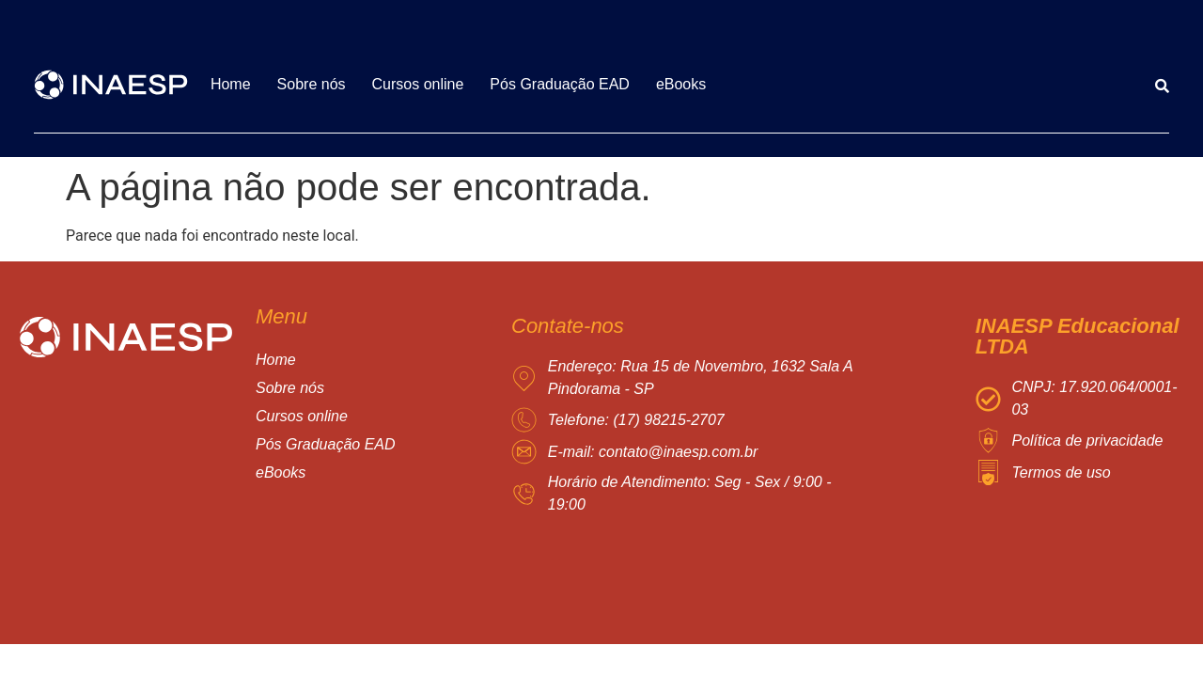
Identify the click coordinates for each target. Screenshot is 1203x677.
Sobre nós (311, 84)
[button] (344, 416)
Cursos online (418, 84)
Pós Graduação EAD (560, 84)
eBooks (681, 84)
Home (231, 84)
